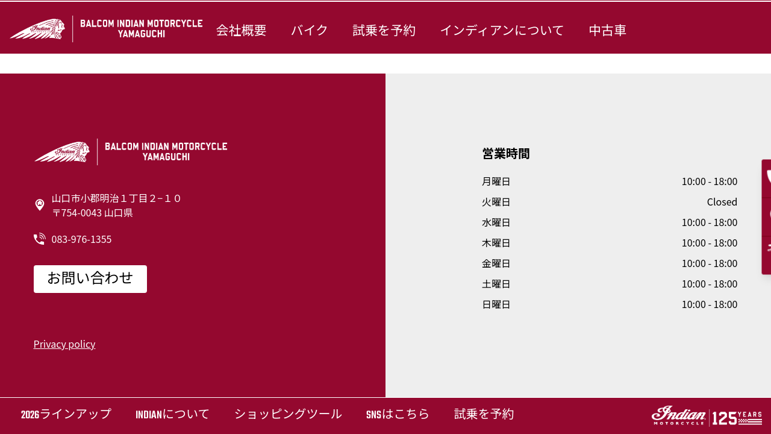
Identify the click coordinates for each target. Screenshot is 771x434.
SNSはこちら (397, 415)
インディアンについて (502, 31)
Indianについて (173, 415)
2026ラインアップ (66, 415)
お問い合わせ (90, 279)
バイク (309, 31)
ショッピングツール (288, 415)
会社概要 (241, 31)
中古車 (607, 31)
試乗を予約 (384, 31)
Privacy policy (65, 343)
